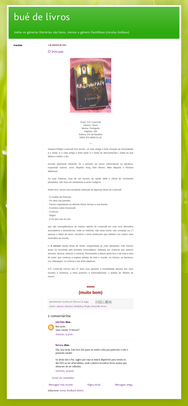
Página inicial (94, 384)
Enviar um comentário (63, 377)
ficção (87, 306)
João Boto (60, 322)
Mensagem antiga (123, 384)
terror (103, 306)
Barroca (59, 345)
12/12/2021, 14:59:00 (65, 370)
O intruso (55, 51)
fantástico (78, 306)
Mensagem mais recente (61, 384)
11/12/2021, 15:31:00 (64, 334)
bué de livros (42, 17)
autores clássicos (65, 306)
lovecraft (95, 306)
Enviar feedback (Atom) (72, 390)
